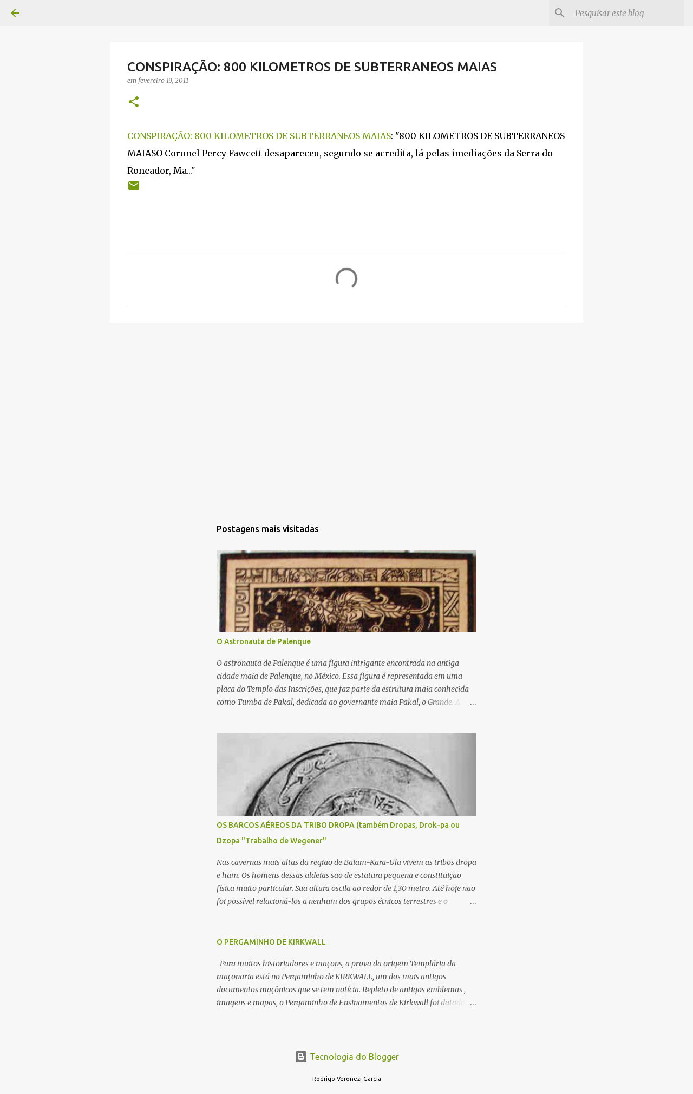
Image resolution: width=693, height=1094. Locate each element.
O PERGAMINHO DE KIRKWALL (271, 942)
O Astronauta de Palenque (264, 641)
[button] (133, 102)
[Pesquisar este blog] (627, 13)
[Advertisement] (346, 414)
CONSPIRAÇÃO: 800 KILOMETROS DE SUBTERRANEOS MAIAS (259, 135)
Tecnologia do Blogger (347, 1057)
